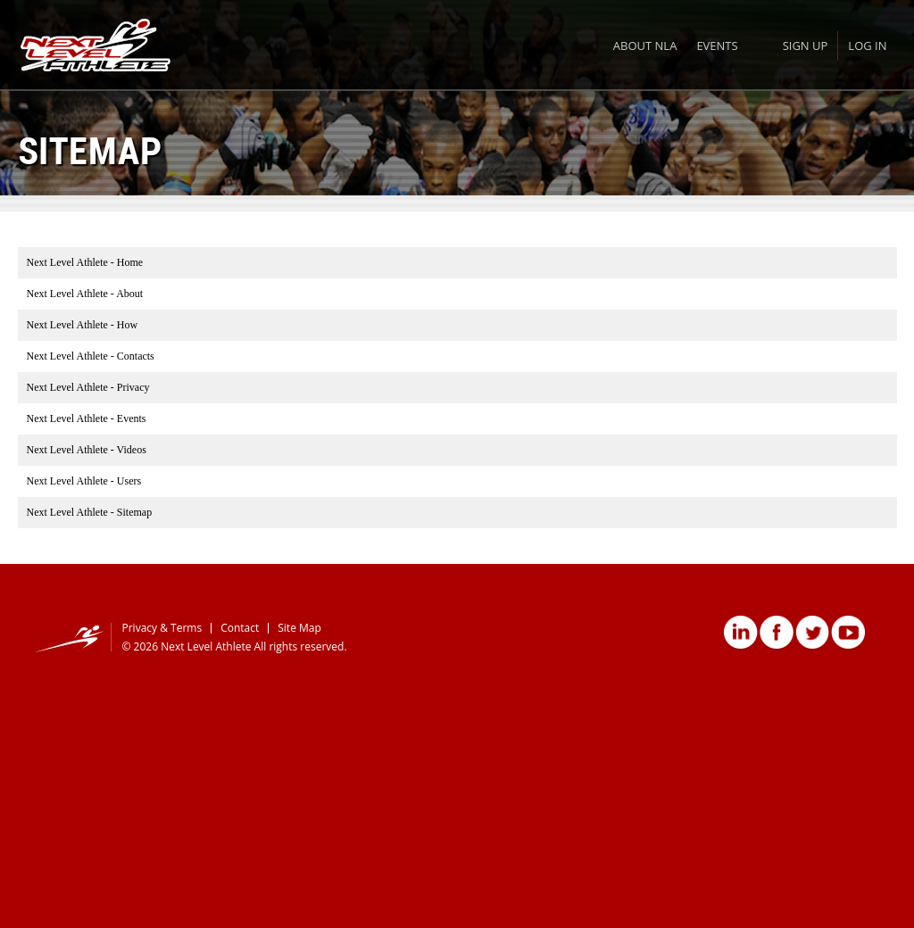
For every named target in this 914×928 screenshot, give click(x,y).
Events (716, 45)
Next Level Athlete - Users (84, 481)
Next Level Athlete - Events (86, 418)
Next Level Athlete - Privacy (88, 387)
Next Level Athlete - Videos (86, 449)
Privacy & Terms (162, 627)
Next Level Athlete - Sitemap (90, 512)
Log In (867, 45)
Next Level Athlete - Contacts (90, 356)
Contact (239, 627)
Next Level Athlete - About (85, 293)
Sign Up (805, 45)
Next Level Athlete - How (82, 325)
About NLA (645, 45)
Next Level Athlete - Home (85, 262)
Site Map (299, 627)
